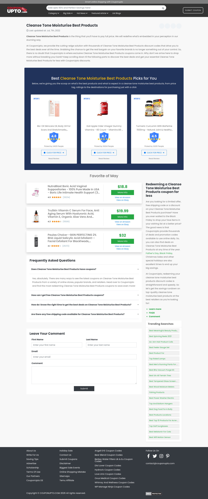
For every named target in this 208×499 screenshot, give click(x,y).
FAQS (152, 312)
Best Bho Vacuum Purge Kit (161, 370)
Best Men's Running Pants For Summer (166, 364)
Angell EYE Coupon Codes (108, 450)
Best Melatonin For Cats (160, 431)
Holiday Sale (66, 450)
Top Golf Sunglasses (158, 426)
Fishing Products (156, 392)
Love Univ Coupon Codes (108, 474)
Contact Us (65, 454)
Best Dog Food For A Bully (160, 409)
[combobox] (106, 7)
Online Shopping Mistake (73, 471)
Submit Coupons (68, 459)
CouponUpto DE (34, 480)
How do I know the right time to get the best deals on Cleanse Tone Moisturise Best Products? (81, 304)
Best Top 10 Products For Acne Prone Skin (168, 420)
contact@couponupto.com (160, 463)
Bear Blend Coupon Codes (109, 454)
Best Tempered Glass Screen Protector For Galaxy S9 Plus (175, 381)
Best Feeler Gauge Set (159, 347)
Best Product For (156, 353)
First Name (37, 339)
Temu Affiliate (67, 480)
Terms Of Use (33, 471)
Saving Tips (32, 459)
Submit (84, 388)
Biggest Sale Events (70, 467)
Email (35, 351)
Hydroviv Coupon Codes (107, 469)
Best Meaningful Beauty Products (164, 330)
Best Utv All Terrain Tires (160, 375)
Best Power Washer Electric (161, 398)
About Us (31, 450)
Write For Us (32, 454)
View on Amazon (122, 197)
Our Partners (33, 476)
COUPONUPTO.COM (50, 493)
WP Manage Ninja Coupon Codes (112, 486)
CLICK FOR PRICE (54, 152)
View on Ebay (122, 200)
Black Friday (166, 253)
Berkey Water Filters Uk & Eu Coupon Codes (114, 460)
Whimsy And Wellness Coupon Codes (114, 482)
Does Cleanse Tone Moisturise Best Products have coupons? (63, 269)
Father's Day (152, 253)
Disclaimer (65, 463)
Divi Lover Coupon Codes (108, 465)
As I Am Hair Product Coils (161, 342)
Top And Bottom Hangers (160, 403)
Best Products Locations (160, 415)
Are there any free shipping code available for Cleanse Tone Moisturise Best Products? (77, 314)
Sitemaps (65, 476)
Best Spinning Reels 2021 (160, 336)
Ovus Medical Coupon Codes (110, 478)
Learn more (155, 309)
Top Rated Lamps (157, 358)
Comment (37, 363)
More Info (122, 192)
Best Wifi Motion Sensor (160, 437)
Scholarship (32, 467)
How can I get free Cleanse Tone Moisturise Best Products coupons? (67, 295)
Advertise (31, 463)
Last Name (92, 339)
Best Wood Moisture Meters (161, 386)
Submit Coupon (193, 10)
